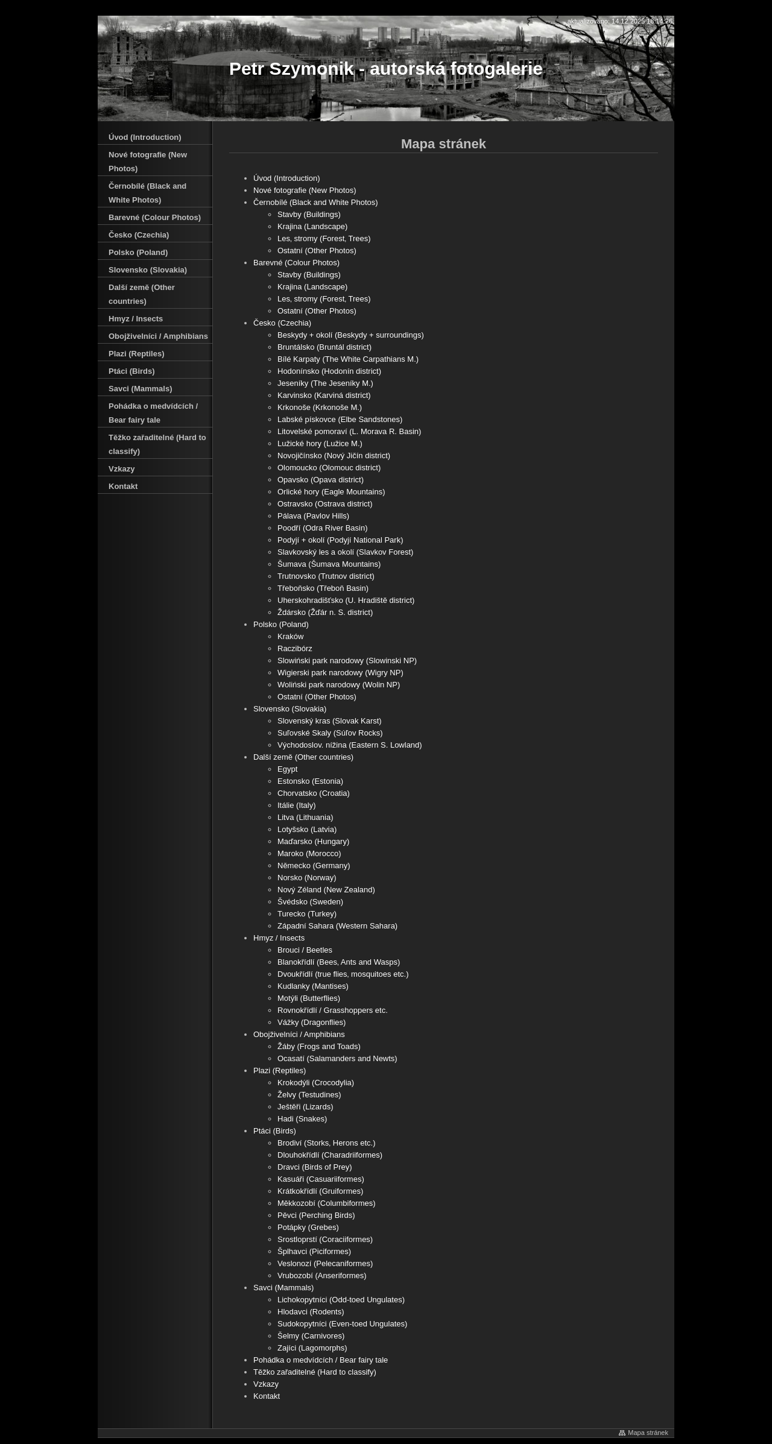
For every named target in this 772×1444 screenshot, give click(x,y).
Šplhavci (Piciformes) (314, 1251)
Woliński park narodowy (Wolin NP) (338, 684)
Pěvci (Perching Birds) (316, 1215)
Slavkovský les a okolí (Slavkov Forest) (345, 551)
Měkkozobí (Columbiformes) (326, 1203)
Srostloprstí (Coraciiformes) (325, 1239)
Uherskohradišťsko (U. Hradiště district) (345, 600)
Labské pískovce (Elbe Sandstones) (339, 419)
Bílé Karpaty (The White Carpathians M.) (348, 359)
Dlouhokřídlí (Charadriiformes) (329, 1154)
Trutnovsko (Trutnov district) (326, 576)
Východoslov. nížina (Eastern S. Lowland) (349, 744)
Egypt (287, 769)
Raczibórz (294, 648)
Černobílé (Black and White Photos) (315, 202)
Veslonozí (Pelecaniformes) (325, 1263)
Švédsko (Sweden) (310, 901)
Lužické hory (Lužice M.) (319, 443)
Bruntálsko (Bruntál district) (324, 347)
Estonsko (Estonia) (310, 781)
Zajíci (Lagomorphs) (312, 1347)
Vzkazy (266, 1384)
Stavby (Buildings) (309, 214)
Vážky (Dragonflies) (311, 1022)
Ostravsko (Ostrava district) (324, 503)
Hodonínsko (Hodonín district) (329, 371)
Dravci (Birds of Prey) (314, 1166)
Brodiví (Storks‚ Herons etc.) (326, 1142)
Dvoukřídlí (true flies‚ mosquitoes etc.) (342, 974)
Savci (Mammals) (283, 1287)
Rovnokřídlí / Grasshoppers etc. (332, 1010)
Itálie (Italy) (296, 805)
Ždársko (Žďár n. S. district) (325, 612)
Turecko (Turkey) (307, 913)
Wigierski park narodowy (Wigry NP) (340, 672)
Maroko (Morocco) (309, 853)
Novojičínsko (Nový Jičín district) (333, 455)
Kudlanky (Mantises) (313, 986)
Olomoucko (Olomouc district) (329, 467)
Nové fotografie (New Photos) (304, 190)
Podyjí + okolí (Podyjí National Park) (340, 539)
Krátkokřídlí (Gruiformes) (320, 1191)
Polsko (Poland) (281, 624)
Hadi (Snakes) (302, 1118)
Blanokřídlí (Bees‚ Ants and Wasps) (338, 961)
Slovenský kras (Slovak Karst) (329, 720)
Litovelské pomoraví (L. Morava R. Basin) (349, 431)
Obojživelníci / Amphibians (299, 1034)
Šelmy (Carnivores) (310, 1335)
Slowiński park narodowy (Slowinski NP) (347, 660)
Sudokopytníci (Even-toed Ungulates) (342, 1323)
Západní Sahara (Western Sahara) (337, 925)
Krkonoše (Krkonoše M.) (319, 407)
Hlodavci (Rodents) (310, 1311)
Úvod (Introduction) (286, 178)
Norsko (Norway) (307, 877)
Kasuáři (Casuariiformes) (320, 1179)
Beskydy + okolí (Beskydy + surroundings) (350, 334)
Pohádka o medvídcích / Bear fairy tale (320, 1359)
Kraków (290, 636)
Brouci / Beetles (304, 949)
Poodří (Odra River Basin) (322, 527)
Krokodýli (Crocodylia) (315, 1082)
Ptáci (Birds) (274, 1130)
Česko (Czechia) (282, 322)
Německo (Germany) (313, 865)
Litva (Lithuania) (305, 817)
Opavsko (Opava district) (320, 479)
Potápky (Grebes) (308, 1227)
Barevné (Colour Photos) (296, 262)
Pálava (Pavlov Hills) (313, 515)
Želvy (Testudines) (309, 1094)
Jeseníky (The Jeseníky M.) (325, 383)
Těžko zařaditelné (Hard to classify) (314, 1371)
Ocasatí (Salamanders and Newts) (337, 1058)
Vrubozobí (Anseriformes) (322, 1275)
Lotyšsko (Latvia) (307, 829)
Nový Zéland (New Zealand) (326, 889)
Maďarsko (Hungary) (313, 841)
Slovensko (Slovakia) (289, 708)
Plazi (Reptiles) (279, 1070)
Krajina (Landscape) (312, 226)
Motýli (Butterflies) (308, 998)
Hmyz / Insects (279, 937)
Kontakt (266, 1396)
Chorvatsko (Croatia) (313, 793)
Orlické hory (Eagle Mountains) (331, 491)
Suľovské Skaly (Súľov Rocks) (329, 732)
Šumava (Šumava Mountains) (329, 564)
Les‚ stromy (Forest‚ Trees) (324, 238)
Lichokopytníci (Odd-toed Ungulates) (341, 1299)
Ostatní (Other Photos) (316, 250)
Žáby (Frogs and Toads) (319, 1046)
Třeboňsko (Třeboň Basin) (323, 588)
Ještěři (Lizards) (305, 1106)
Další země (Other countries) (303, 756)
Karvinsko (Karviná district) (324, 395)
